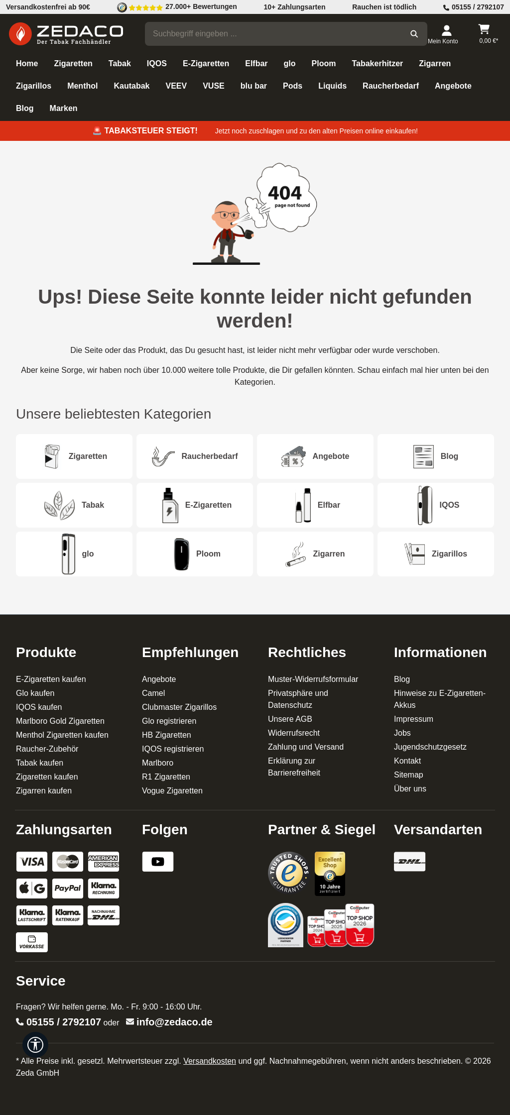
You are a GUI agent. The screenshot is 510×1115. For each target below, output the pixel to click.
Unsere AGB (290, 719)
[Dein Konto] (446, 34)
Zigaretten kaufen (47, 777)
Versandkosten (209, 1061)
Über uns (410, 788)
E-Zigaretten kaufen (51, 679)
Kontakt (407, 761)
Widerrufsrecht (294, 733)
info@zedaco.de (174, 1021)
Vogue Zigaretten (172, 790)
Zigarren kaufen (44, 790)
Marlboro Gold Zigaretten (60, 721)
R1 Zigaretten (166, 777)
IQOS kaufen (39, 707)
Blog (402, 679)
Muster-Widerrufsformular (313, 679)
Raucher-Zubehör (47, 749)
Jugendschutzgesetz (430, 747)
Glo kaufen (35, 693)
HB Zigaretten (166, 735)
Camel (153, 693)
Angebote (159, 679)
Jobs (402, 733)
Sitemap (408, 775)
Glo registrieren (169, 721)
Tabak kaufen (39, 763)
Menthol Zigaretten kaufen (62, 735)
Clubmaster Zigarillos (179, 707)
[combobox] (273, 34)
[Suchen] (414, 34)
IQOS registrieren (173, 749)
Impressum (413, 719)
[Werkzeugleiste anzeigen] (35, 1045)
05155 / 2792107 (63, 1021)
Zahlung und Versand (306, 747)
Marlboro (157, 763)
